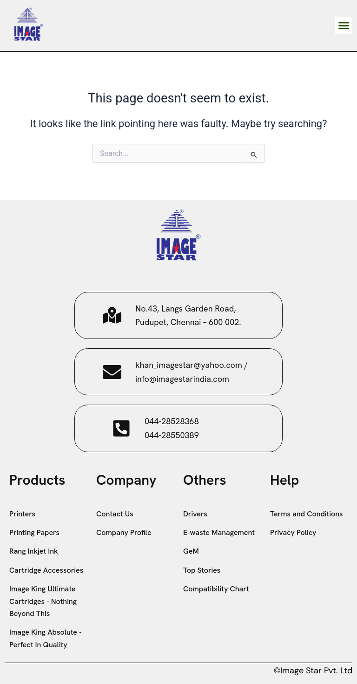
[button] (343, 25)
